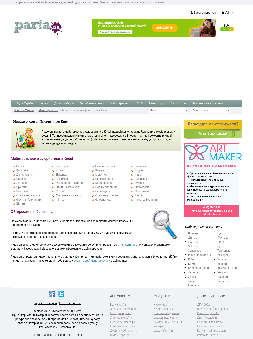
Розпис (60, 191)
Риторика (22, 191)
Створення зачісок (28, 195)
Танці (138, 195)
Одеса (221, 233)
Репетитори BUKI (208, 313)
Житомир (194, 246)
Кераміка (62, 178)
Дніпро (192, 237)
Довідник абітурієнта (123, 330)
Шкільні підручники (166, 317)
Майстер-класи (120, 103)
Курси (44, 103)
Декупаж (61, 174)
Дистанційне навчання (168, 322)
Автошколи (178, 103)
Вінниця (193, 233)
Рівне (221, 242)
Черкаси (222, 272)
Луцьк (192, 276)
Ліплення (22, 182)
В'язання (140, 166)
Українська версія (45, 303)
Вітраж (99, 170)
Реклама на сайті (208, 335)
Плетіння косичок (67, 187)
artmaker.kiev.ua (212, 214)
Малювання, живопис (70, 182)
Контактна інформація (211, 330)
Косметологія (104, 178)
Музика (139, 182)
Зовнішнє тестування (124, 308)
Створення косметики (70, 195)
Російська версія (70, 303)
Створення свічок (106, 195)
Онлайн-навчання (92, 103)
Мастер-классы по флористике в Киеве (58, 334)
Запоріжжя (195, 250)
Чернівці (222, 276)
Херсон (222, 263)
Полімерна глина (106, 187)
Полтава (222, 237)
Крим (191, 263)
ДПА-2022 (203, 304)
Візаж (59, 170)
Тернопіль (223, 250)
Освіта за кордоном (166, 313)
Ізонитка (101, 174)
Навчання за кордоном (207, 103)
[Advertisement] (126, 66)
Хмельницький (227, 268)
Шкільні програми (121, 335)
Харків (221, 259)
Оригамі (21, 187)
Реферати (160, 326)
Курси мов (160, 304)
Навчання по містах (210, 322)
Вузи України (26, 103)
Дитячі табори (64, 103)
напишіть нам (128, 244)
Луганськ (194, 272)
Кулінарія (141, 178)
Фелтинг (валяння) (28, 199)
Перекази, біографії (122, 322)
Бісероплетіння (105, 166)
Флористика (103, 199)
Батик (20, 166)
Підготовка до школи (210, 326)
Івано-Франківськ (199, 255)
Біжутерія (62, 166)
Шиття (20, 203)
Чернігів (222, 281)
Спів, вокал (142, 191)
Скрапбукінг (103, 191)
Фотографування (146, 199)
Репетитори (157, 103)
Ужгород (223, 255)
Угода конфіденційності (66, 311)
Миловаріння (103, 182)
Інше (138, 174)
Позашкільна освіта (123, 326)
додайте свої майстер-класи (92, 260)
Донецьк (193, 242)
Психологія (142, 187)
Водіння (140, 170)
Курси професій (164, 308)
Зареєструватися (203, 12)
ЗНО (140, 103)
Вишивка (22, 170)
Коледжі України (120, 313)
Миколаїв (194, 285)
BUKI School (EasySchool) (213, 308)
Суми (220, 246)
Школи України (163, 330)
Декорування (24, 174)
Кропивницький (198, 268)
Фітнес (60, 199)
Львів (191, 281)
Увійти (227, 12)
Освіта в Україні (24, 110)
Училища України (121, 317)
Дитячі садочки (207, 317)
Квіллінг (21, 178)
